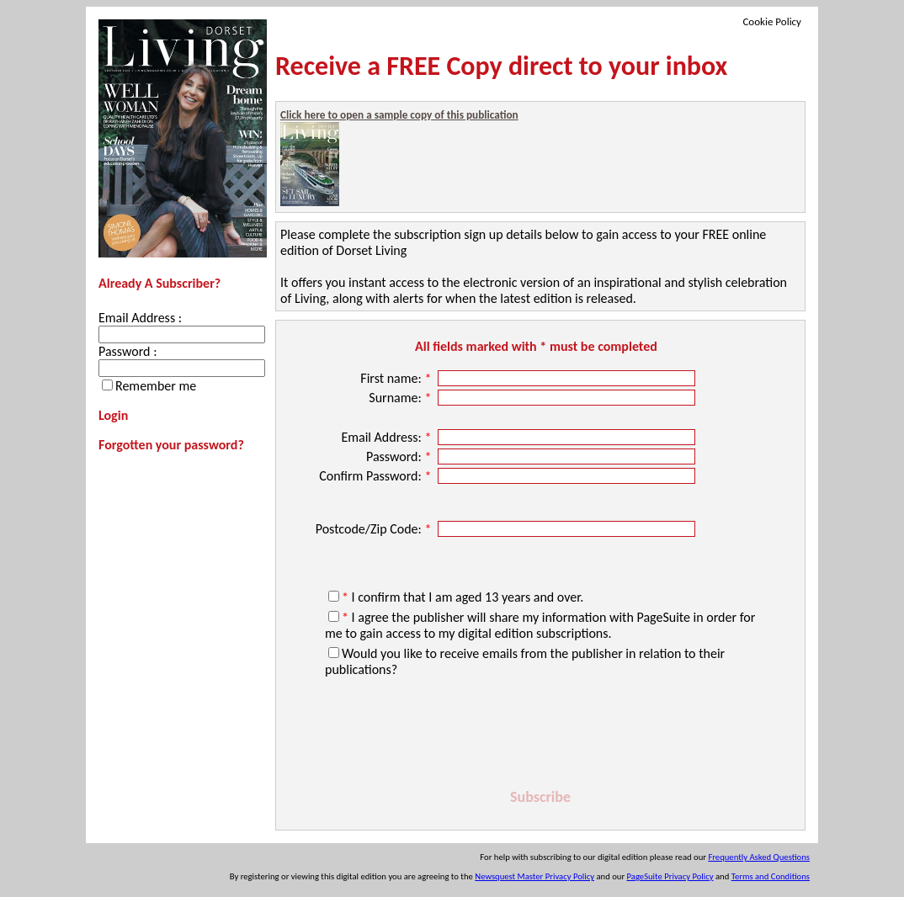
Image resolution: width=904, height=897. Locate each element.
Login (113, 415)
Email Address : (140, 318)
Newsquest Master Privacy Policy (534, 876)
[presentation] (540, 735)
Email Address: (387, 437)
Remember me (155, 386)
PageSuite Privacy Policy (670, 876)
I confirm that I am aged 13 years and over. (462, 597)
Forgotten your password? (171, 445)
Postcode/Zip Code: (375, 529)
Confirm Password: (376, 476)
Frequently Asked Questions (759, 857)
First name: (397, 378)
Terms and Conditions (770, 876)
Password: (400, 456)
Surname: (401, 398)
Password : (127, 351)
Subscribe (540, 797)
